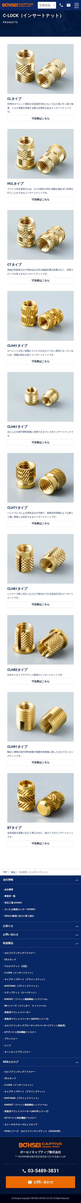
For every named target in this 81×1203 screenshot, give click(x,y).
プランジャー (11, 1038)
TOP (5, 872)
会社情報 (8, 879)
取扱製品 (8, 943)
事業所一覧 (9, 896)
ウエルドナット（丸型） (17, 966)
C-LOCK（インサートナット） (19, 972)
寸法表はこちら (40, 118)
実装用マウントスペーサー (17, 1012)
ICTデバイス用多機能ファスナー (20, 1032)
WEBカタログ (11, 1061)
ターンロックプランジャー (17, 1052)
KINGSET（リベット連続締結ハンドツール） (26, 999)
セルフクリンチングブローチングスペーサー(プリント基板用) (34, 1025)
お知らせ (8, 925)
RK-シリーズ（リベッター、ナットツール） (25, 1005)
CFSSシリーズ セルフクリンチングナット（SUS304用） (33, 1131)
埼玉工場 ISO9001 (13, 902)
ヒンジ (7, 1045)
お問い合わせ (10, 934)
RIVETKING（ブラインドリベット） (22, 986)
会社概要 (8, 889)
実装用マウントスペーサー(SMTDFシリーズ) (26, 1019)
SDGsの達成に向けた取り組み (19, 916)
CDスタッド (10, 959)
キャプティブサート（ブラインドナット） (25, 979)
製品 (13, 872)
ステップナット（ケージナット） (20, 992)
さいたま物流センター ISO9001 (20, 909)
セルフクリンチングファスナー (19, 953)
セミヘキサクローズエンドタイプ (20, 1124)
